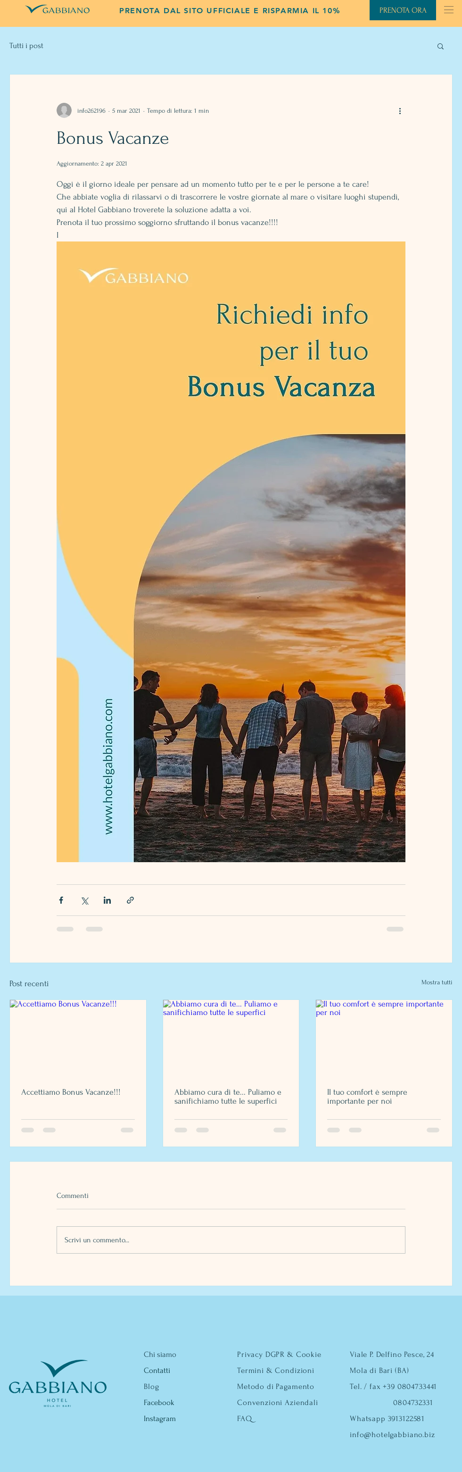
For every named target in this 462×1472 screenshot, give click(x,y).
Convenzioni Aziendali (277, 1402)
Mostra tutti (437, 982)
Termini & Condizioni (275, 1370)
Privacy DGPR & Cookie (279, 1354)
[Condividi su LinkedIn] (107, 900)
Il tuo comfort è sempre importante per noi (367, 1097)
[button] (449, 9)
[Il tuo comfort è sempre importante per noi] (384, 1038)
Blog (151, 1386)
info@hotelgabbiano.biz (392, 1434)
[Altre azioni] (399, 110)
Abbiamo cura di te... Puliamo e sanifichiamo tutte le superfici (227, 1097)
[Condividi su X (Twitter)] (84, 900)
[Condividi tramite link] (130, 900)
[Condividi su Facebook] (61, 900)
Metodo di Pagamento (275, 1386)
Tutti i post (26, 45)
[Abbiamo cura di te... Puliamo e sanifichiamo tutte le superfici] (231, 1038)
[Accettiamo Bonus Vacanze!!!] (78, 1038)
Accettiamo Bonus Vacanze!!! (71, 1092)
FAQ (244, 1418)
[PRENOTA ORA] (403, 10)
